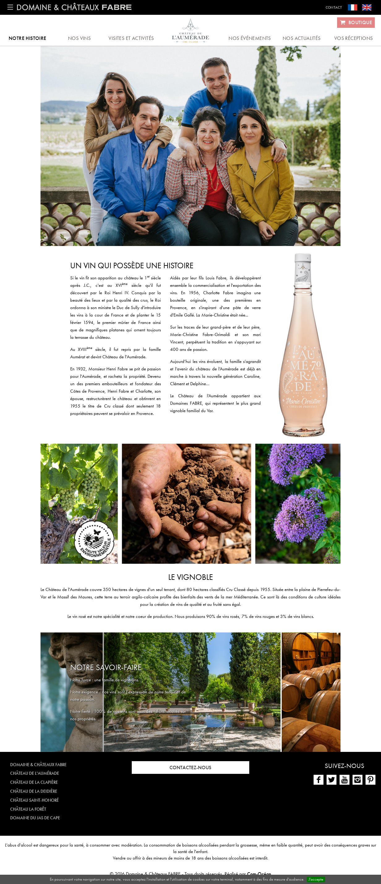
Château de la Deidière (33, 791)
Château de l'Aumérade (34, 773)
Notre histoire (27, 38)
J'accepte (316, 879)
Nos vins (79, 38)
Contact (334, 7)
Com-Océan (259, 874)
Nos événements (250, 38)
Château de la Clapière (34, 782)
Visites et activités (131, 38)
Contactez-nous (190, 767)
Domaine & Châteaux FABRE (38, 764)
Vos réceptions (353, 38)
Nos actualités (302, 38)
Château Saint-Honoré (34, 800)
